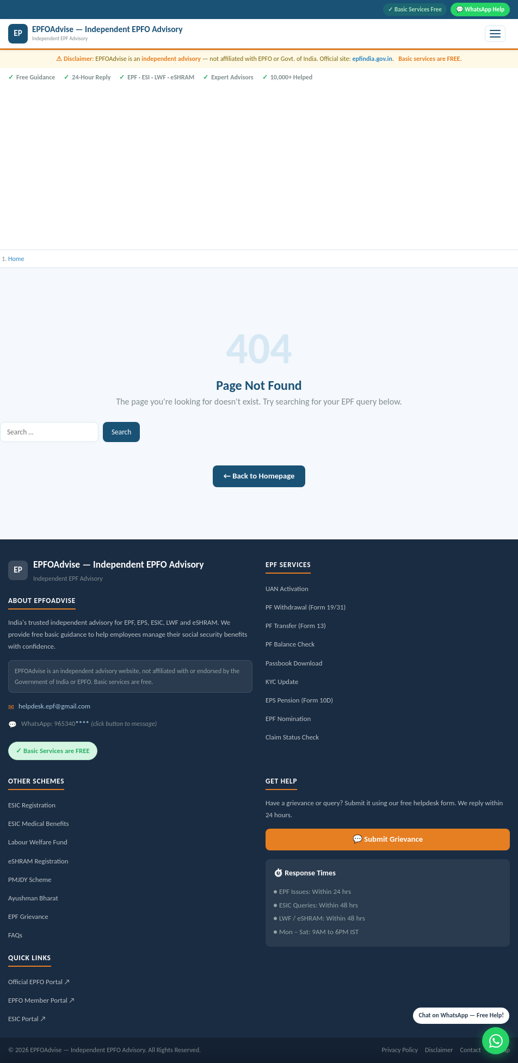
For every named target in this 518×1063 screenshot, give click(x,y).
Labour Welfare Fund (37, 842)
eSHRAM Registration (38, 861)
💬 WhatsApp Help (480, 9)
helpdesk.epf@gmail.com (54, 706)
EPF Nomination (288, 718)
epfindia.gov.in (372, 59)
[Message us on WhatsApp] (495, 1040)
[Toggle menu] (495, 34)
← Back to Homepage (259, 476)
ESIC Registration (31, 805)
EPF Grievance (28, 916)
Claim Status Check (292, 737)
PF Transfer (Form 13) (296, 625)
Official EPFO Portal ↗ (39, 982)
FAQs (15, 935)
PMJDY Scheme (29, 879)
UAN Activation (287, 589)
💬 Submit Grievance (388, 839)
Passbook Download (294, 663)
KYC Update (282, 681)
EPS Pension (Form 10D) (299, 700)
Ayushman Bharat (33, 898)
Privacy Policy (399, 1050)
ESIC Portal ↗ (27, 1019)
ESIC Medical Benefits (38, 823)
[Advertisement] (259, 164)
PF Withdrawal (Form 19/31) (306, 607)
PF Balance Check (290, 644)
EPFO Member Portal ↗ (41, 1000)
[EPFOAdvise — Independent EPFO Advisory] (244, 33)
